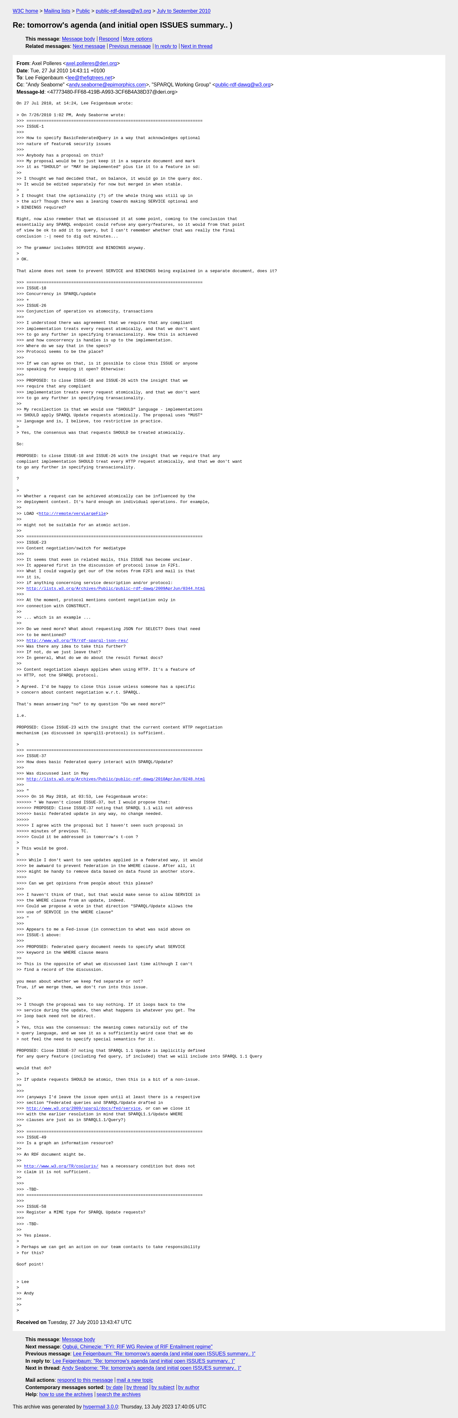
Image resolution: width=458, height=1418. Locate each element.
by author (188, 1387)
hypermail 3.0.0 (100, 1406)
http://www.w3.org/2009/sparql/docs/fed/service (83, 1109)
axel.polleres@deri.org (91, 63)
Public (83, 11)
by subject (162, 1387)
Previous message (130, 46)
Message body (78, 39)
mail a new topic (135, 1380)
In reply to (166, 46)
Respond (109, 39)
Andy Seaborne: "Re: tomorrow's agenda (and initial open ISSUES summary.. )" (151, 1368)
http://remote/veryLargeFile (72, 514)
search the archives (119, 1394)
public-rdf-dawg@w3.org (123, 11)
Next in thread (196, 46)
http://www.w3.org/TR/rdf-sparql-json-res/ (77, 641)
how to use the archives (66, 1394)
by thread (137, 1387)
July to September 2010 (184, 11)
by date (114, 1387)
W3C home (25, 11)
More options (138, 39)
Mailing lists (57, 11)
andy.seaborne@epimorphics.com (107, 84)
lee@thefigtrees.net (90, 77)
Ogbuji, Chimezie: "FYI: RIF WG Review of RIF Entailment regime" (138, 1346)
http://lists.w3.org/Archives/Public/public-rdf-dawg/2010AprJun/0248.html (115, 779)
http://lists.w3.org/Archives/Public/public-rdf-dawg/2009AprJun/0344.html (115, 589)
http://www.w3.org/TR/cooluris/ (61, 1166)
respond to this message (85, 1380)
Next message (89, 46)
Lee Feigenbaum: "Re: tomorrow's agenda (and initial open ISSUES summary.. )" (164, 1353)
